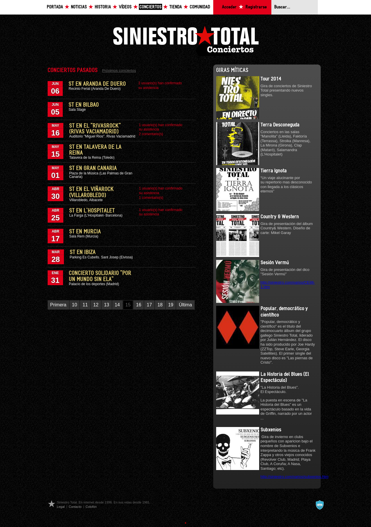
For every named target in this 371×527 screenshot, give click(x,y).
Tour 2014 (271, 79)
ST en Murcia (85, 231)
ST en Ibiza (83, 252)
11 (85, 304)
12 (95, 304)
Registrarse (256, 7)
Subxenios (271, 430)
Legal (61, 506)
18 (160, 304)
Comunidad (200, 7)
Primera (58, 304)
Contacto (75, 506)
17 (149, 304)
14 (117, 304)
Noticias (79, 7)
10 (74, 304)
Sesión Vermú (275, 262)
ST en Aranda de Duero (97, 84)
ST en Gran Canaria (93, 168)
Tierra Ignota (274, 171)
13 (106, 304)
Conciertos (150, 7)
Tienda (175, 7)
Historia (103, 7)
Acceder (229, 7)
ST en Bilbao (84, 105)
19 (170, 304)
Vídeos (125, 7)
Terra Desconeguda (280, 125)
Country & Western (280, 217)
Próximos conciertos (119, 70)
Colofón (91, 506)
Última (185, 304)
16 (138, 304)
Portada (55, 7)
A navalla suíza (320, 505)
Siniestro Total (185, 40)
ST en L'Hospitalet (92, 210)
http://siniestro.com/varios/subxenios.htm (295, 476)
